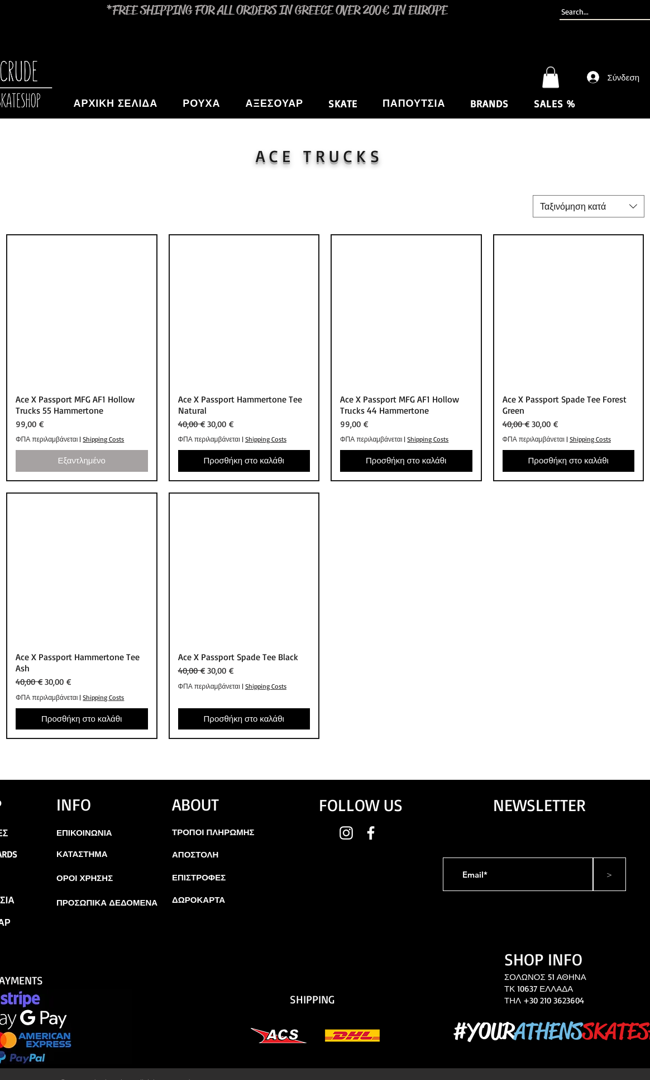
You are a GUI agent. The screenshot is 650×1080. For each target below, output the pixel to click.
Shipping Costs (103, 439)
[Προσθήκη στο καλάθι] (244, 461)
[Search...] (599, 12)
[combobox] (588, 206)
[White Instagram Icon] (346, 833)
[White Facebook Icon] (371, 833)
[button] (551, 77)
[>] (609, 874)
